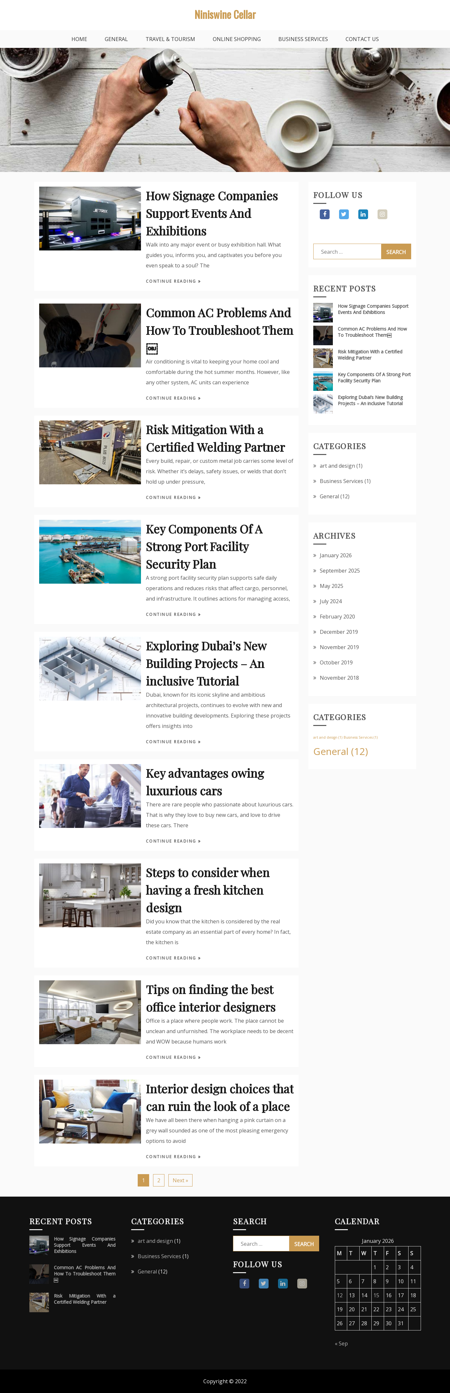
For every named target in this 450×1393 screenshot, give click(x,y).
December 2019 (339, 631)
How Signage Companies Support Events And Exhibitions (212, 213)
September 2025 (340, 570)
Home (79, 39)
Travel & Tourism (170, 39)
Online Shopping (237, 39)
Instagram (363, 214)
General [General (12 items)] (340, 751)
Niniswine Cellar (225, 14)
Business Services (303, 39)
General (116, 39)
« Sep (341, 1343)
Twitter (344, 214)
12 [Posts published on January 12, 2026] (340, 1295)
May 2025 (331, 586)
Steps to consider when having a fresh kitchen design (208, 889)
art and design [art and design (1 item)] (327, 737)
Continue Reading (172, 281)
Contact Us (362, 39)
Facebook (325, 214)
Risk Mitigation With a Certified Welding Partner (370, 354)
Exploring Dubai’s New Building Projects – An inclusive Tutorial (206, 663)
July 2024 (331, 601)
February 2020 (337, 616)
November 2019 (339, 647)
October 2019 (336, 662)
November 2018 (339, 677)
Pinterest (382, 214)
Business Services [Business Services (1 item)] (361, 737)
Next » (180, 1180)
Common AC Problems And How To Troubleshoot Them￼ (219, 330)
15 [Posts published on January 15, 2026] (376, 1295)
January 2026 (336, 555)
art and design (337, 465)
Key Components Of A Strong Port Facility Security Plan (204, 546)
